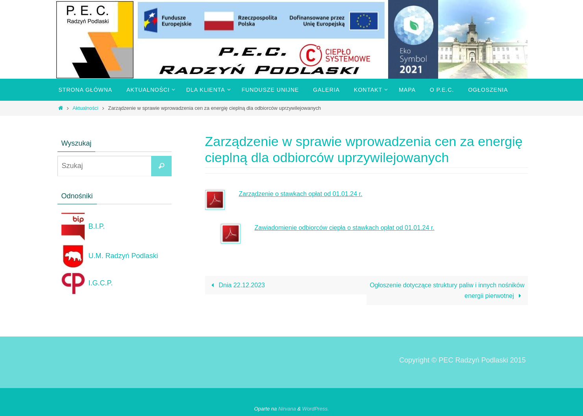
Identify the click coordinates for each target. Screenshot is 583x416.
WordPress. (315, 409)
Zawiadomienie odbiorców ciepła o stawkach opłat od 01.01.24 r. (345, 227)
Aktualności (85, 108)
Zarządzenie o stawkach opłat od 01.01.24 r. (301, 193)
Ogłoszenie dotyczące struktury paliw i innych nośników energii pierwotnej (447, 290)
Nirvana (287, 409)
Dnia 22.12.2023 (236, 285)
